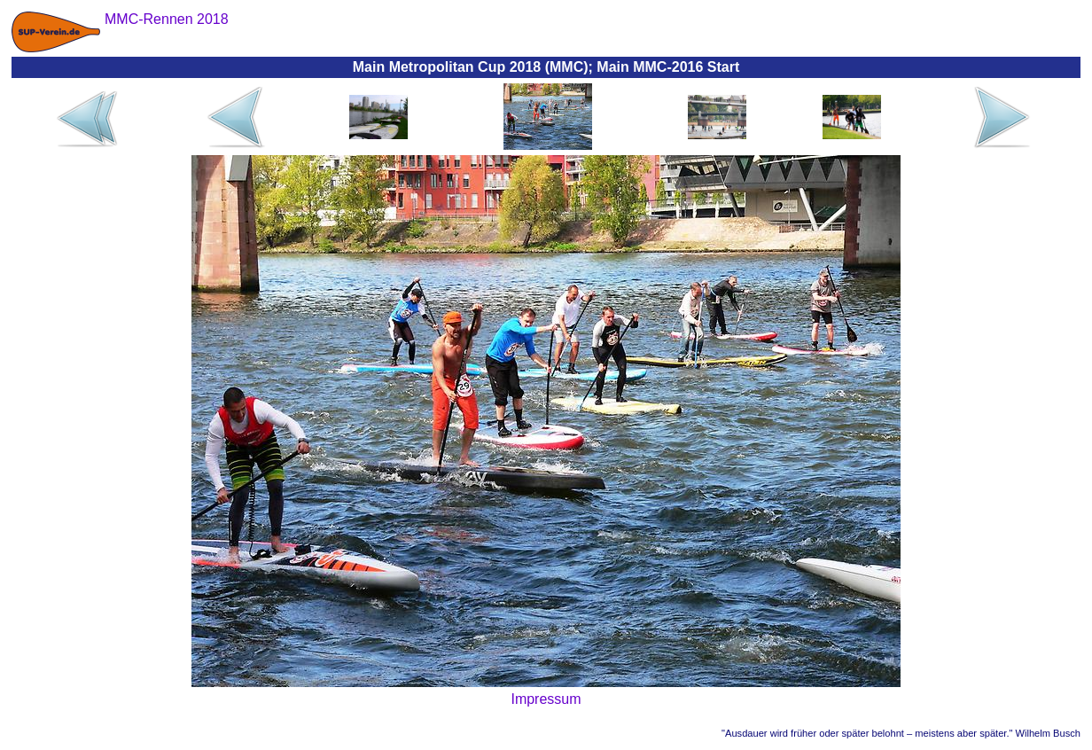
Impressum (546, 699)
